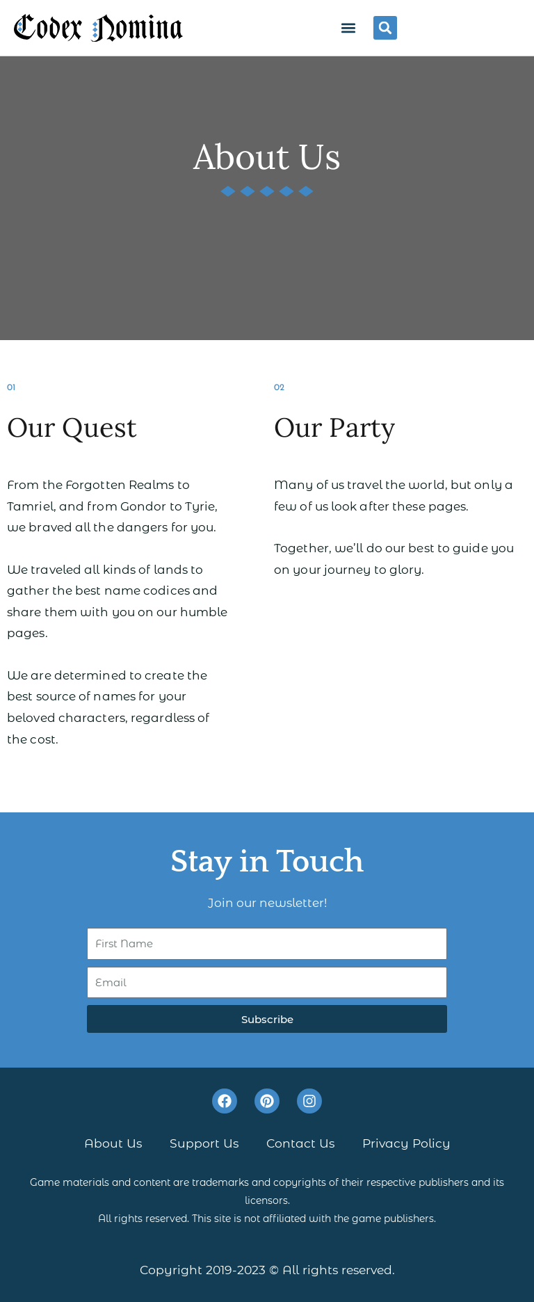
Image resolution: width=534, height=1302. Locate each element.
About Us (113, 1143)
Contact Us (300, 1143)
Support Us (204, 1143)
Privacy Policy (406, 1143)
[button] (348, 27)
